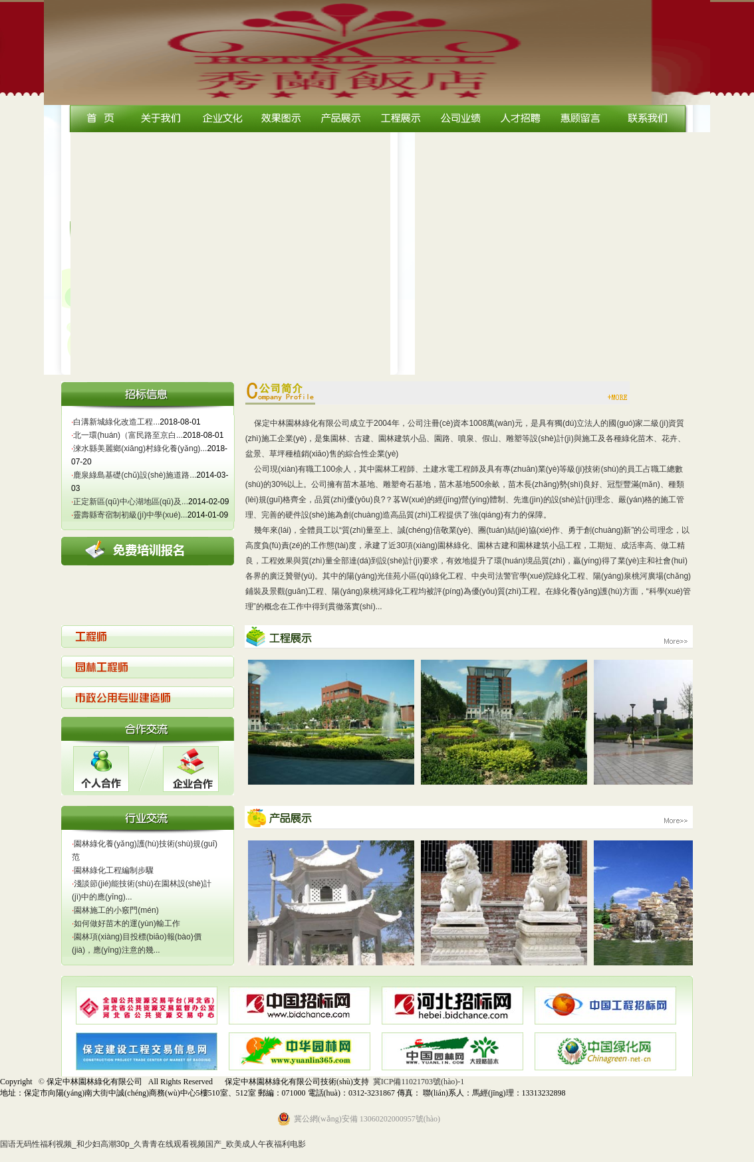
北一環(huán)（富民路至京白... (127, 435)
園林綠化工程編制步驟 (113, 870)
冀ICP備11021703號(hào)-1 (419, 1081)
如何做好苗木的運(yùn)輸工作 (126, 923)
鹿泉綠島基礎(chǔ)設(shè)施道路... (133, 475)
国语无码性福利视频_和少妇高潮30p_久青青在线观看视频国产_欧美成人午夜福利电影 (153, 1144)
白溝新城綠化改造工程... (115, 422)
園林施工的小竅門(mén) (115, 910)
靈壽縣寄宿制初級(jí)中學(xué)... (129, 515)
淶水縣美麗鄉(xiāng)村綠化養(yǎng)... (139, 448)
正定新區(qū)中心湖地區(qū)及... (129, 501)
